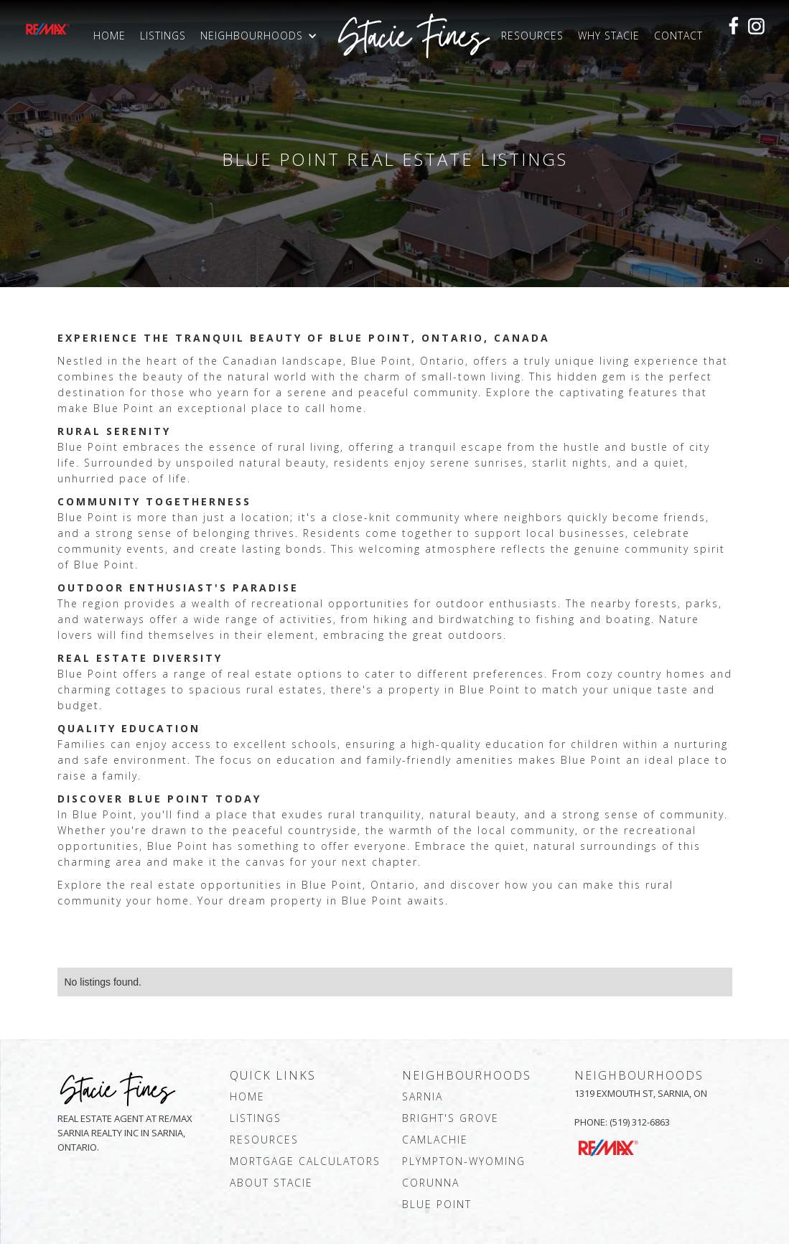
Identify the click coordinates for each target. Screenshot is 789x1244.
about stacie (271, 1182)
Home (109, 35)
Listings (163, 35)
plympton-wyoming (464, 1161)
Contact (678, 35)
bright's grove (450, 1118)
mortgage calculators (305, 1161)
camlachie (435, 1139)
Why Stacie (609, 35)
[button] (262, 35)
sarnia (422, 1096)
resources (264, 1139)
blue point (437, 1204)
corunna (430, 1182)
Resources (532, 35)
